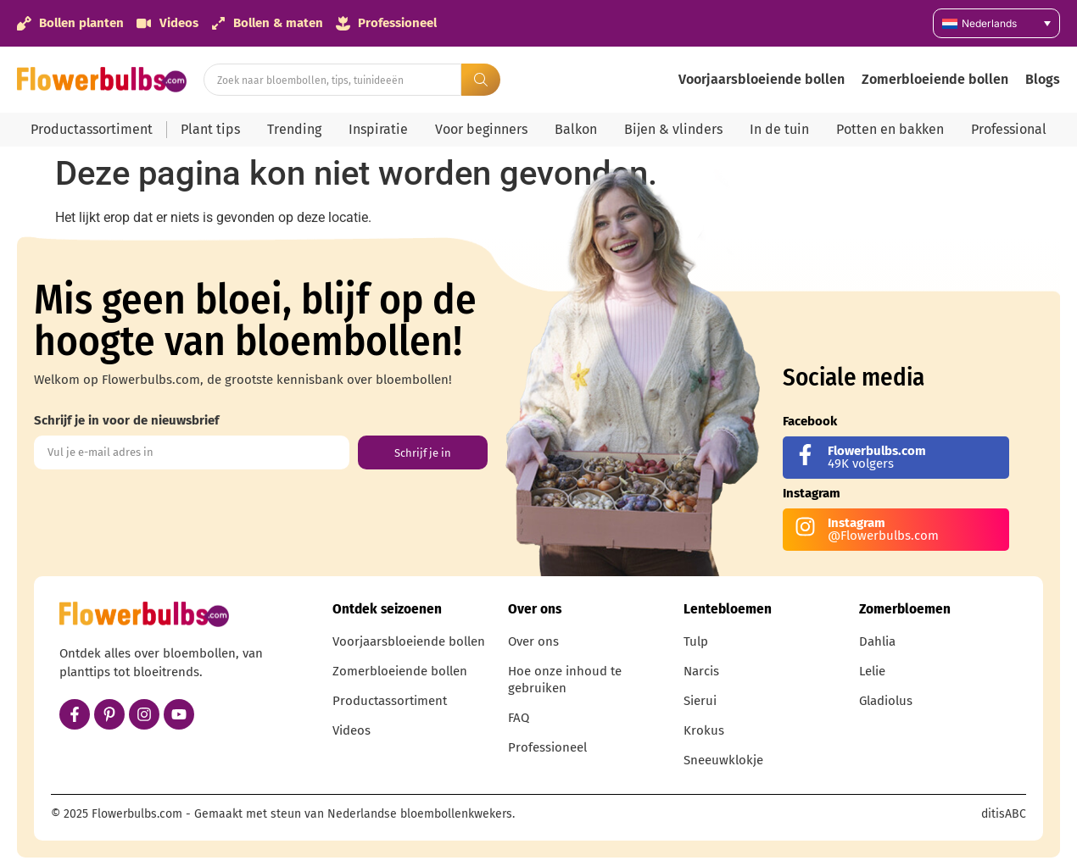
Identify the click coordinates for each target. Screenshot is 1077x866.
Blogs (1042, 79)
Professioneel (547, 747)
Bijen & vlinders (673, 129)
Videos (351, 730)
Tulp (696, 641)
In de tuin (779, 129)
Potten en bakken (890, 129)
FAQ (518, 717)
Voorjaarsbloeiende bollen (761, 79)
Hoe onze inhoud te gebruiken (565, 679)
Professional (1008, 129)
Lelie (872, 671)
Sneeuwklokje (723, 760)
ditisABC (1003, 814)
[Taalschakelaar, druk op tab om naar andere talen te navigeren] (996, 23)
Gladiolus (885, 700)
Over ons (533, 641)
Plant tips (210, 129)
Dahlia (877, 641)
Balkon (576, 129)
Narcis (701, 671)
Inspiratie (378, 129)
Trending (294, 129)
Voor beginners (481, 129)
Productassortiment (92, 129)
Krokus (704, 730)
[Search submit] (480, 80)
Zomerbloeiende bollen (935, 79)
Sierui (700, 700)
